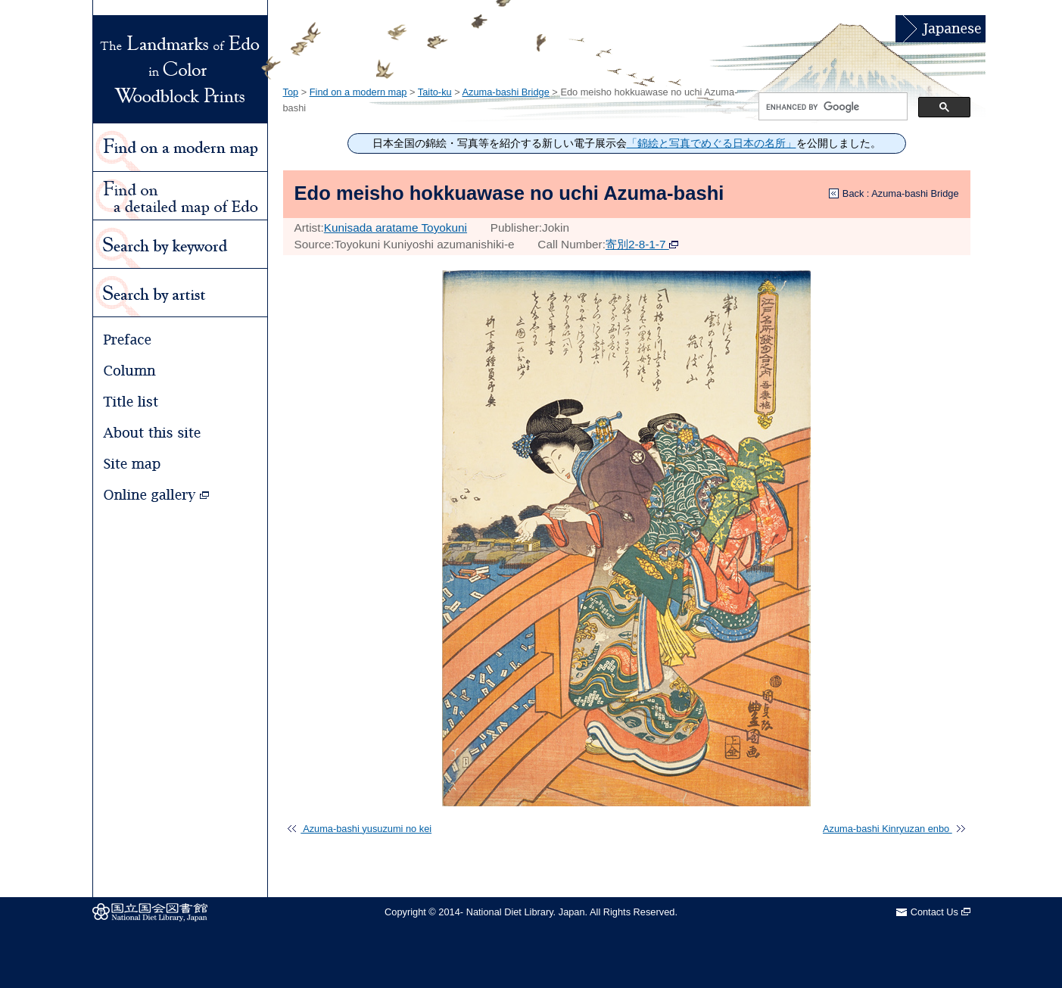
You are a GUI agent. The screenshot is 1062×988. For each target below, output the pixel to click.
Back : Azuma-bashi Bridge (900, 193)
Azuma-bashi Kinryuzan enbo (894, 828)
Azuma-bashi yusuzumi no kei (359, 828)
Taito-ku (435, 92)
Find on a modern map (358, 92)
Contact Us (940, 912)
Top (291, 92)
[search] (831, 107)
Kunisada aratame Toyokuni (395, 227)
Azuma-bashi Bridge (506, 92)
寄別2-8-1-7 (642, 244)
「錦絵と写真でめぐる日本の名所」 (711, 143)
